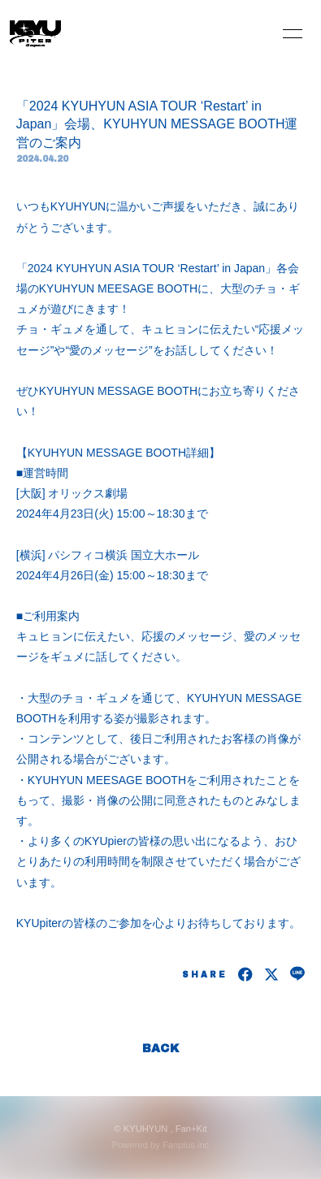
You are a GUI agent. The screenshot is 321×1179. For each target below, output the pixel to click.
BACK (161, 1048)
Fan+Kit (191, 1128)
